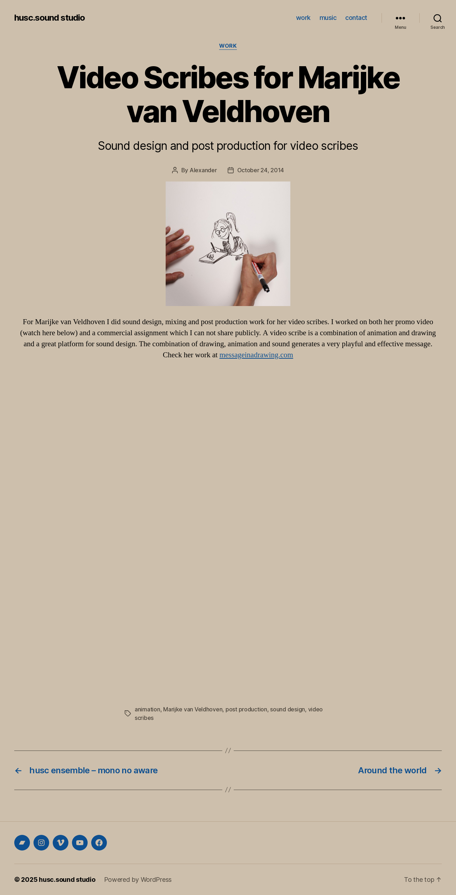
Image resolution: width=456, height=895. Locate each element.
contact (356, 17)
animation (147, 709)
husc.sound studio (49, 18)
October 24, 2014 (260, 170)
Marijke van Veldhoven (192, 709)
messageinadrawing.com (256, 355)
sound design (287, 709)
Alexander (203, 170)
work (303, 17)
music (328, 17)
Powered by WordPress (138, 879)
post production (246, 709)
